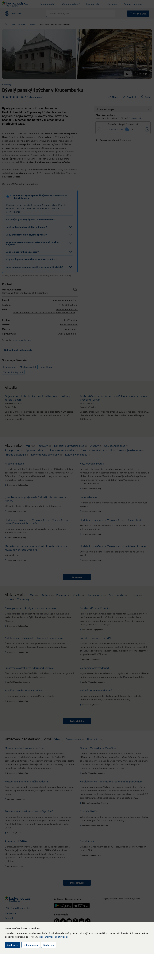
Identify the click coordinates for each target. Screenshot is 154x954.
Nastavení (48, 945)
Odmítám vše (31, 945)
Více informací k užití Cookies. (54, 936)
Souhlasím (12, 945)
